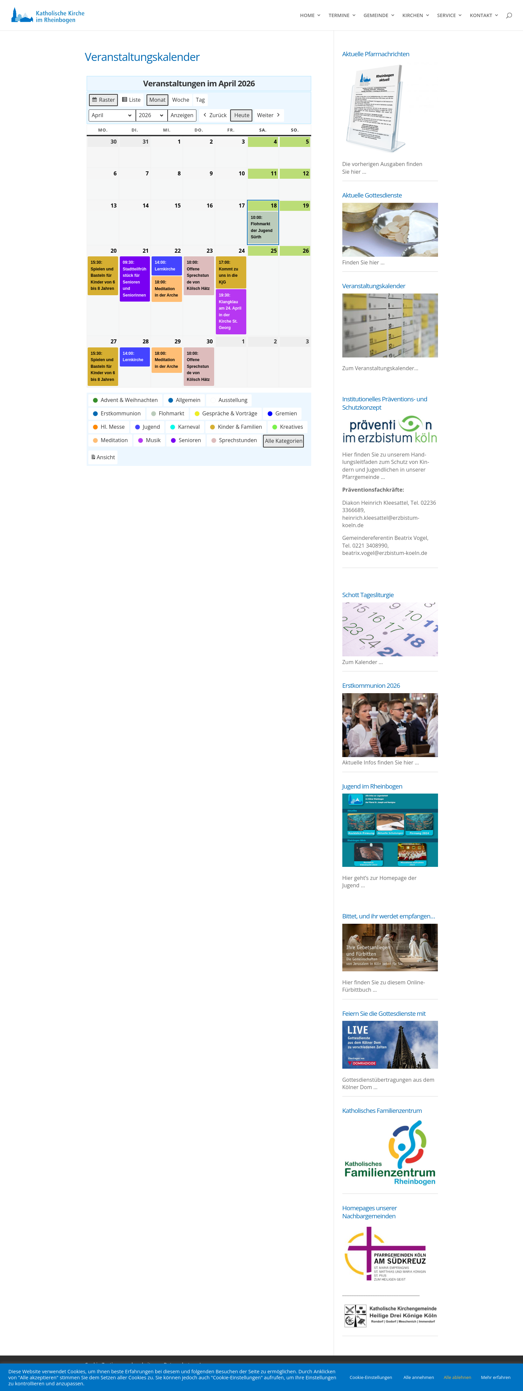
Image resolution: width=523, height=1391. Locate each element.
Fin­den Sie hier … (363, 262)
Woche (180, 99)
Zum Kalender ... (362, 662)
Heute (241, 115)
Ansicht (103, 458)
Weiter (269, 115)
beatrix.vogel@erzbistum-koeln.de (384, 553)
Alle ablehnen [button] (457, 1377)
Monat (157, 99)
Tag (200, 99)
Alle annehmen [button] (419, 1377)
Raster (103, 100)
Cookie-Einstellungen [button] (371, 1377)
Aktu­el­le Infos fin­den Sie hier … (380, 762)
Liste (131, 100)
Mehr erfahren (496, 1377)
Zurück (214, 115)
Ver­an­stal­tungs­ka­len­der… (387, 368)
